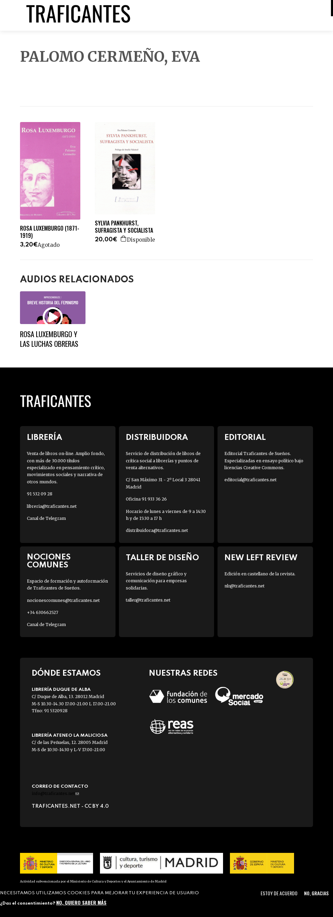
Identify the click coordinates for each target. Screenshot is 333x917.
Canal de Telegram (46, 518)
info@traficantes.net (55, 793)
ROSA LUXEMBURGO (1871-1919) (49, 232)
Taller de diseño (162, 558)
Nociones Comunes (49, 561)
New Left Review (260, 558)
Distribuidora (157, 438)
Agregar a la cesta (124, 238)
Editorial (245, 438)
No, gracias (316, 893)
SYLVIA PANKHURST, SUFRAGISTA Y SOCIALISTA (124, 227)
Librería (44, 438)
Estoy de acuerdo (279, 893)
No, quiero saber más (81, 902)
